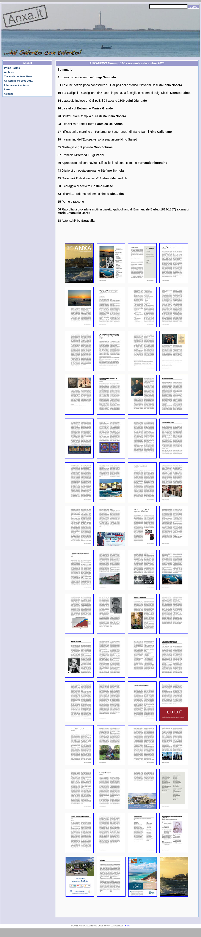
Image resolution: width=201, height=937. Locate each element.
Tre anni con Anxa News (18, 76)
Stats (127, 925)
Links (7, 89)
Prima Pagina (12, 67)
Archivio (9, 72)
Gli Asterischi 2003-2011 (18, 80)
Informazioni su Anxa (16, 85)
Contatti (9, 93)
